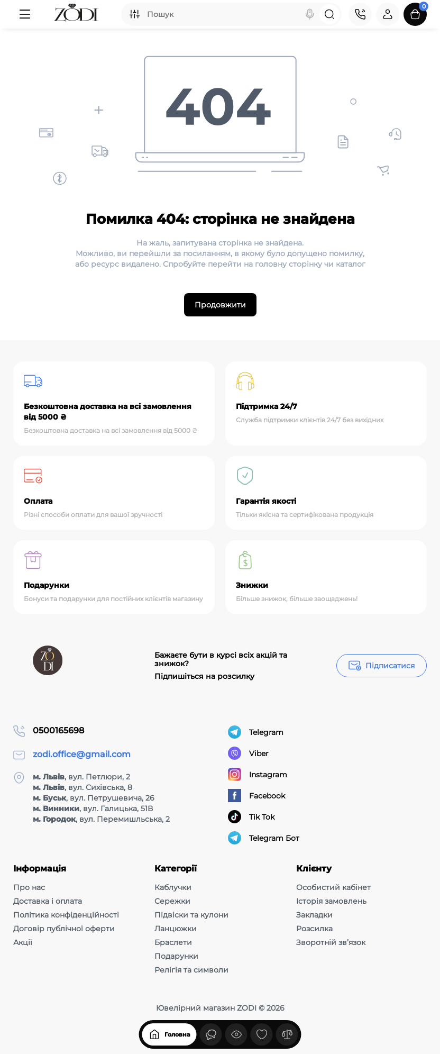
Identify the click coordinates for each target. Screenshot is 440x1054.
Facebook (256, 795)
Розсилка (314, 928)
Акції (22, 942)
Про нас (29, 887)
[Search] (310, 14)
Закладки (314, 915)
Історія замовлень (331, 901)
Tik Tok (251, 816)
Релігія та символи (191, 970)
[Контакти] (360, 14)
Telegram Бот (263, 837)
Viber (248, 753)
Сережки (172, 901)
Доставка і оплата (47, 901)
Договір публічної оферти (64, 928)
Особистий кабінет (333, 887)
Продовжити (220, 305)
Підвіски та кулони (191, 915)
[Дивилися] (211, 1034)
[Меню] (24, 14)
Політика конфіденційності (66, 915)
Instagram (257, 774)
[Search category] (134, 14)
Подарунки (176, 956)
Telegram (255, 732)
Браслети (173, 942)
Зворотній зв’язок (330, 942)
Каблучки (172, 887)
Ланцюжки (175, 928)
